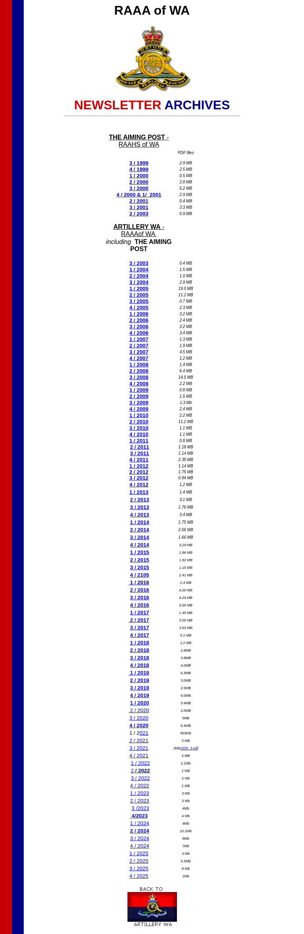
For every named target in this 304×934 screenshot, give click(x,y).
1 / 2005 (138, 289)
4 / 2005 (138, 308)
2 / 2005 (138, 295)
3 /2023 (140, 808)
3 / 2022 (140, 778)
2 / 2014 (139, 530)
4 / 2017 (139, 635)
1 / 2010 (138, 415)
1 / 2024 (139, 823)
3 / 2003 (138, 263)
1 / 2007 (138, 339)
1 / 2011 (138, 441)
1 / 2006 (138, 314)
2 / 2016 (139, 590)
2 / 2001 (138, 201)
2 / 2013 (139, 500)
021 (144, 733)
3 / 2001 (138, 207)
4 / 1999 (138, 169)
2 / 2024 (139, 831)
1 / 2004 (138, 270)
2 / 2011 (139, 447)
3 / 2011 (139, 453)
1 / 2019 (139, 673)
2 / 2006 (138, 320)
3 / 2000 (138, 188)
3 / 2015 (139, 567)
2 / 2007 (138, 346)
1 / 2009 (138, 390)
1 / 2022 (140, 763)
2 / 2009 (138, 396)
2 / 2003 (138, 214)
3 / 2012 (138, 478)
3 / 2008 (138, 377)
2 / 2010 (138, 422)
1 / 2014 (139, 522)
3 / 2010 (138, 428)
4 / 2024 (139, 846)
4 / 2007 (138, 358)
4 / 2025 (138, 876)
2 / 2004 (138, 276)
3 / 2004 (138, 282)
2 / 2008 (138, 371)
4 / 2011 (138, 460)
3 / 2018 (139, 658)
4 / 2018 (139, 665)
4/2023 (139, 816)
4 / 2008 (138, 384)
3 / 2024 (139, 838)
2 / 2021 (138, 740)
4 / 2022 (139, 786)
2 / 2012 (138, 472)
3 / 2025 (138, 868)
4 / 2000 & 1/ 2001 (138, 195)
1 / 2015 (139, 552)
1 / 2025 (138, 853)
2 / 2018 (139, 650)
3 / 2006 (138, 327)
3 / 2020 (138, 718)
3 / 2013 (139, 507)
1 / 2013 (138, 492)
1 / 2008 (138, 365)
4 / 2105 (139, 575)
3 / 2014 (139, 537)
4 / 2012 (138, 485)
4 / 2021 (138, 756)
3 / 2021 (138, 748)
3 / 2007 (138, 352)
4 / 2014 (139, 545)
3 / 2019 (139, 688)
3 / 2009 (138, 403)
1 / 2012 (138, 466)
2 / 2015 (139, 560)
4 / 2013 (139, 515)
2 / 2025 (138, 861)
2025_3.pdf (189, 748)
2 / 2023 (139, 801)
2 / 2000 (138, 182)
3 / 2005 (138, 301)
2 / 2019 (139, 680)
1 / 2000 (138, 176)
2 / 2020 (139, 710)
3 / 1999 (138, 163)
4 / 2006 (138, 333)
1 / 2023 (139, 793)
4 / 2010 (138, 434)
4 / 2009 (138, 409)
